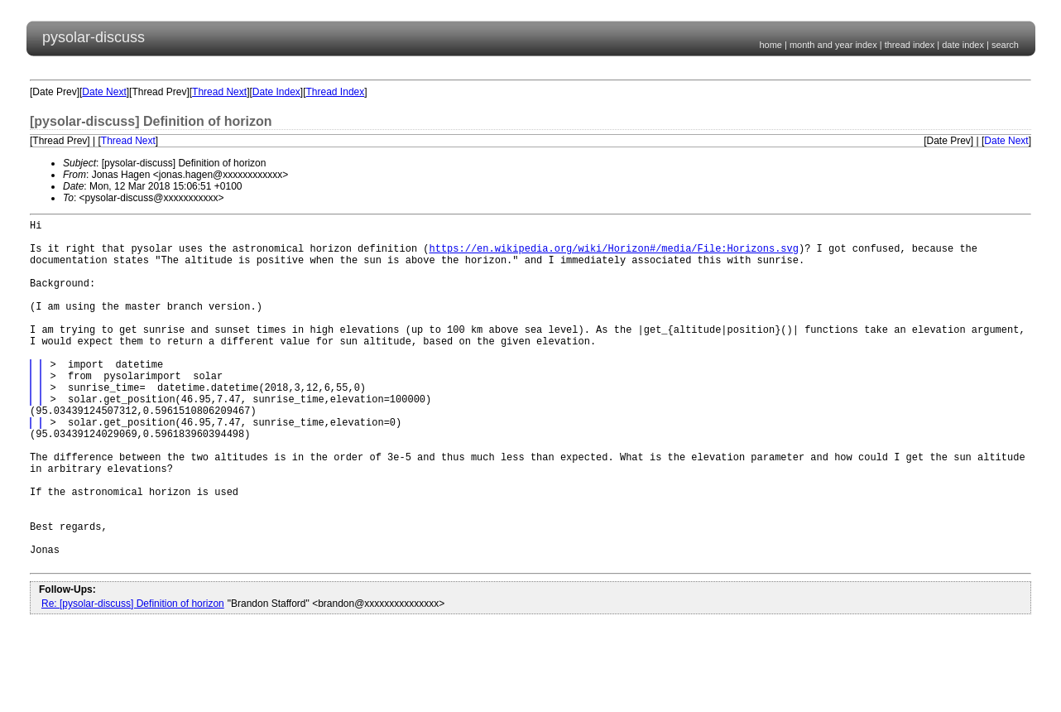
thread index (910, 45)
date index (963, 45)
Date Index (276, 92)
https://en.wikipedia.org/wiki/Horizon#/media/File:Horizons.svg (613, 255)
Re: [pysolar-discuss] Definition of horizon (132, 678)
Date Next (104, 92)
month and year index (833, 45)
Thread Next (219, 92)
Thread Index (335, 92)
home (770, 45)
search (1005, 45)
